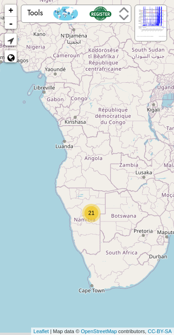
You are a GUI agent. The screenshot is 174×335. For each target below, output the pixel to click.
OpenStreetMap (99, 331)
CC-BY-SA (160, 331)
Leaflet (41, 331)
